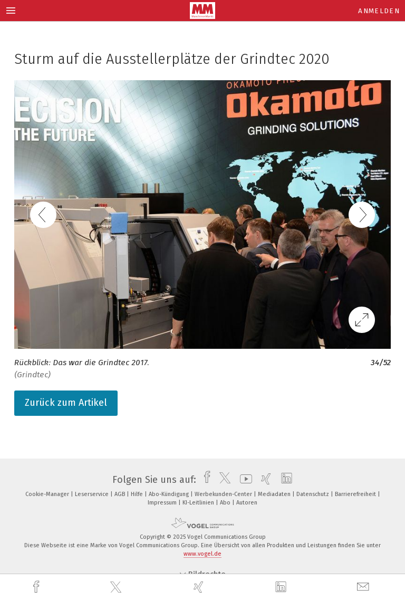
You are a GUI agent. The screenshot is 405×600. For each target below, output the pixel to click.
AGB (120, 494)
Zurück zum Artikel (66, 402)
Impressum (163, 502)
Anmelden (379, 10)
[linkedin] (282, 587)
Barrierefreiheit (356, 494)
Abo (226, 502)
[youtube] (243, 479)
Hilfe (137, 494)
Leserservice (92, 494)
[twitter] (117, 587)
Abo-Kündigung (169, 494)
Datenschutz (313, 494)
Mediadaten (275, 494)
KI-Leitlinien (199, 502)
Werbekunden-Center (224, 494)
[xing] (199, 587)
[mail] (364, 587)
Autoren (246, 502)
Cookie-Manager (48, 494)
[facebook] (37, 587)
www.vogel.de (202, 553)
